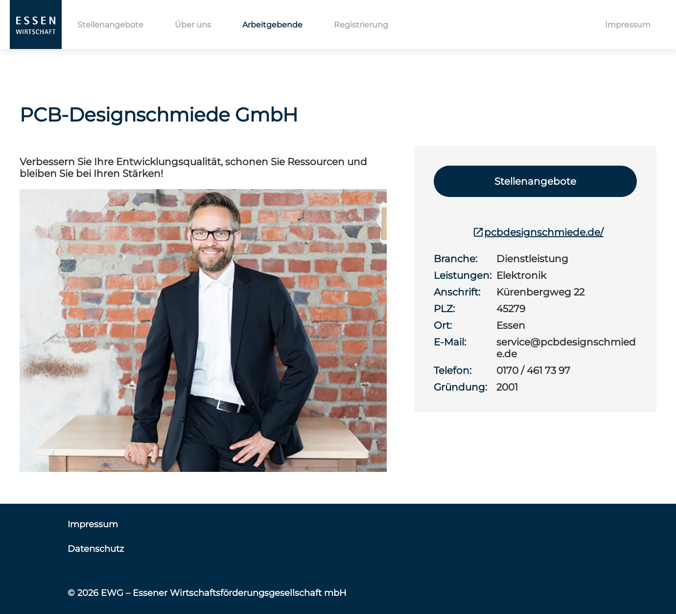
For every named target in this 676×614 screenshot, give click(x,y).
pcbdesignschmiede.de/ (538, 232)
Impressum (628, 24)
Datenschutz (96, 548)
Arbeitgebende (272, 24)
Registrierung (361, 24)
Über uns (193, 24)
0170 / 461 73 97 (533, 370)
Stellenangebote (110, 24)
